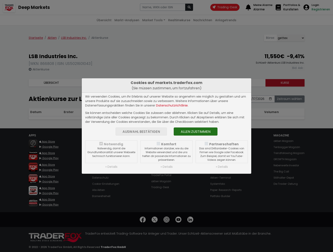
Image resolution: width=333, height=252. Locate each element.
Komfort (168, 144)
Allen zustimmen (195, 131)
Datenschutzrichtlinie (172, 105)
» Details (111, 167)
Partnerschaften (224, 144)
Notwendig (113, 144)
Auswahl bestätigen (141, 131)
